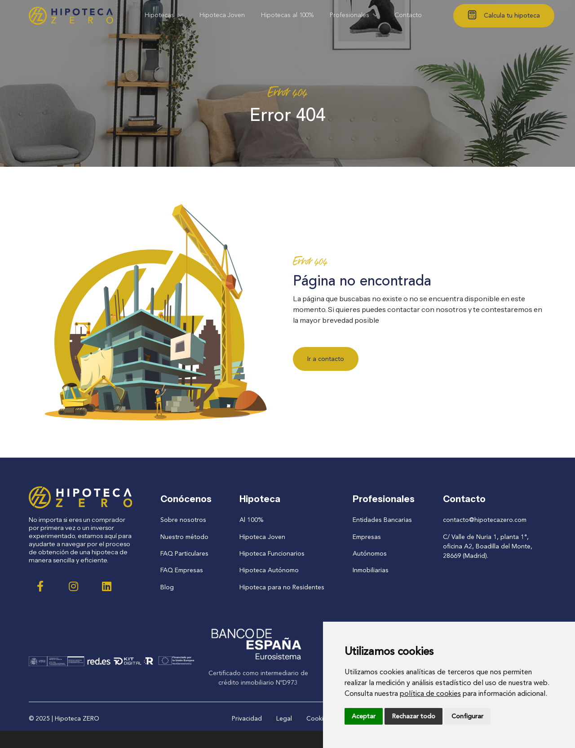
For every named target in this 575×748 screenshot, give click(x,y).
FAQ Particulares (184, 553)
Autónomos (369, 553)
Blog (167, 586)
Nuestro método (184, 536)
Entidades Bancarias (381, 520)
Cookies (318, 717)
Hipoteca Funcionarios (272, 553)
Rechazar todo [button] (413, 716)
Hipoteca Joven (263, 536)
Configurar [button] (467, 716)
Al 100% (252, 520)
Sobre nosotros (183, 520)
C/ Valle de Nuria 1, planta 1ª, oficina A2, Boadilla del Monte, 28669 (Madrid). (487, 546)
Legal (284, 717)
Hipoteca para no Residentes (282, 586)
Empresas (366, 536)
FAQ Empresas (182, 570)
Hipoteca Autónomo (269, 570)
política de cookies (430, 693)
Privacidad (247, 717)
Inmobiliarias (370, 570)
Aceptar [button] (364, 716)
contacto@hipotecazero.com (484, 520)
